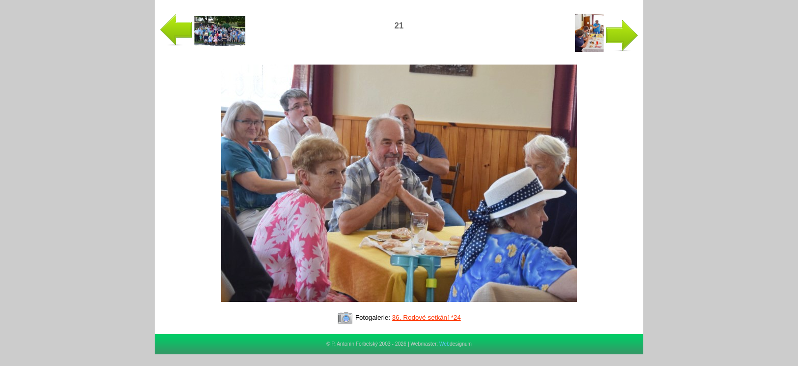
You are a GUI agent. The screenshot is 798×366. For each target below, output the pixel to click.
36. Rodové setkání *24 (426, 317)
